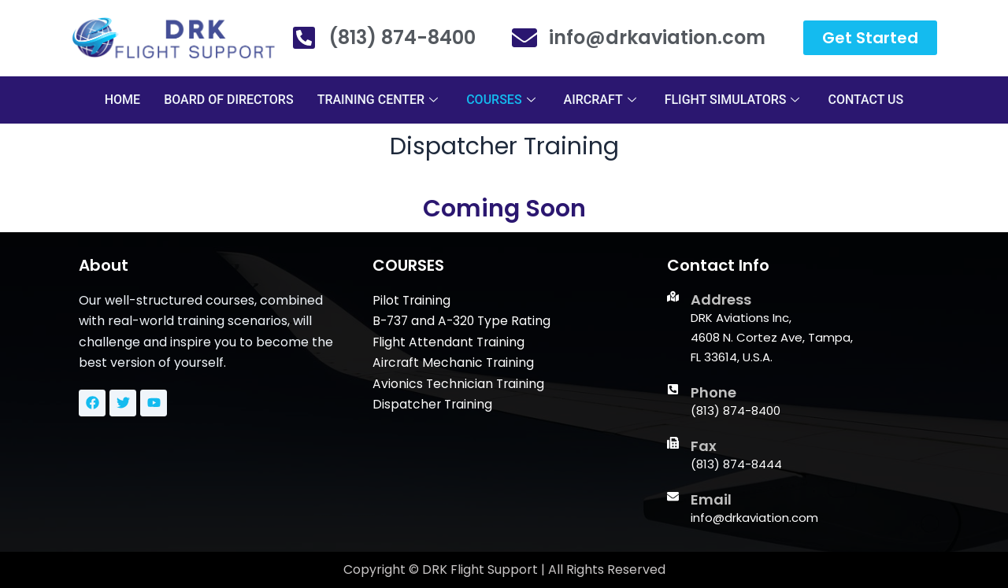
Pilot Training (412, 300)
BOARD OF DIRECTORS (229, 99)
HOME (122, 99)
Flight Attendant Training (449, 342)
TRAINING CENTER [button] (378, 99)
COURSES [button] (500, 99)
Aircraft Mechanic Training (454, 362)
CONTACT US (865, 99)
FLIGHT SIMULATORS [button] (732, 99)
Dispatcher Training (433, 404)
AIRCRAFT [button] (600, 99)
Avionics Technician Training (459, 384)
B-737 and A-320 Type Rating (463, 321)
